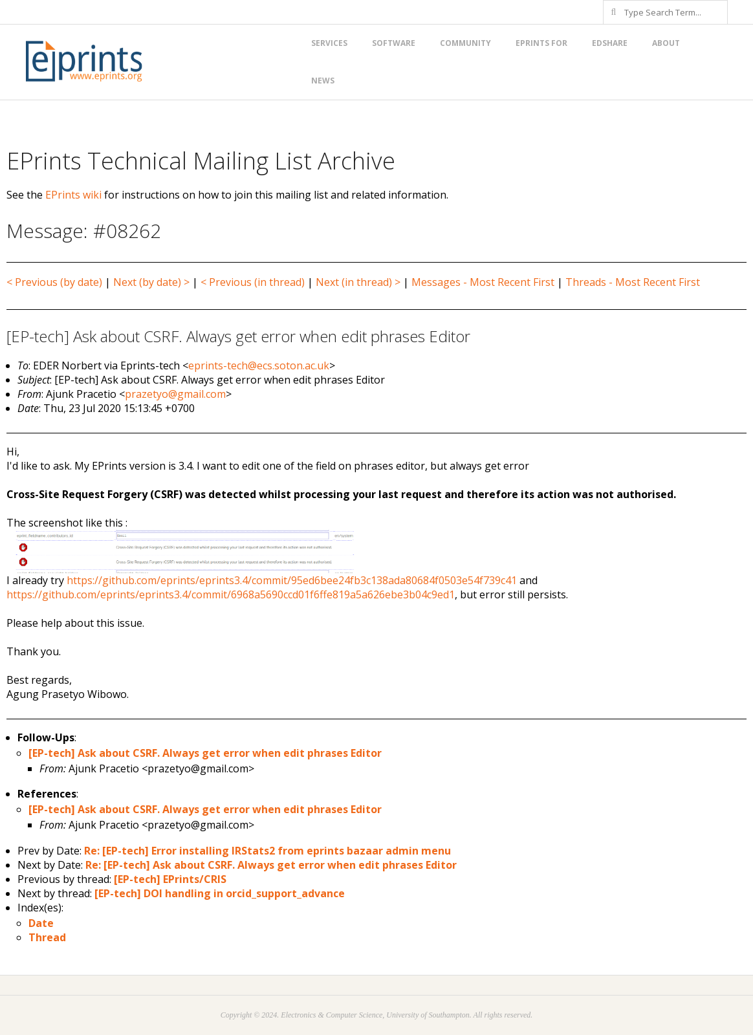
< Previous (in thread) (253, 282)
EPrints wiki (73, 195)
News (322, 80)
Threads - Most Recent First (632, 282)
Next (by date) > (151, 282)
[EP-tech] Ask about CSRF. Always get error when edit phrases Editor (205, 753)
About (666, 43)
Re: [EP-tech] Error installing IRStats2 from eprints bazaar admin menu (267, 851)
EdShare (610, 43)
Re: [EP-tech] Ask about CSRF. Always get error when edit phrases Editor (271, 865)
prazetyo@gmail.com (175, 394)
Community (465, 43)
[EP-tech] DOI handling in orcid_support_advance (219, 893)
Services (329, 43)
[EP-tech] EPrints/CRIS (170, 879)
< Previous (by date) (54, 282)
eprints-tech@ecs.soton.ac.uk (258, 365)
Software (393, 43)
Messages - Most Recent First (482, 282)
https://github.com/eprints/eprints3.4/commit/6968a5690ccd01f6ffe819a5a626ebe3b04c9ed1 (230, 594)
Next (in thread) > (358, 282)
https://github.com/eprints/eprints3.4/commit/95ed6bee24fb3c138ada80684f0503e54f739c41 (292, 580)
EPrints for (541, 43)
